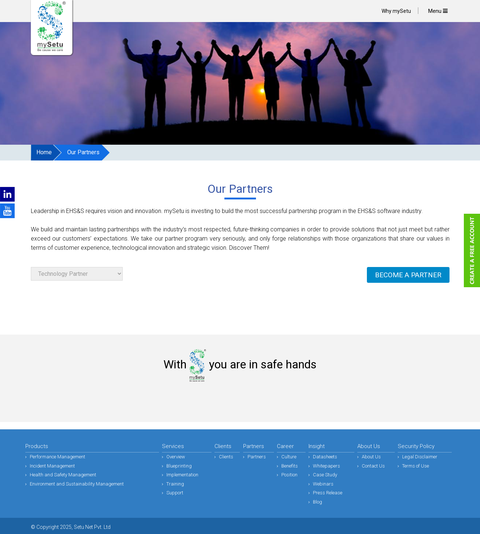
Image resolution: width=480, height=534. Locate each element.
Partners (257, 456)
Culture (288, 456)
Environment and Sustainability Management (77, 484)
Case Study (325, 474)
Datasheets (325, 456)
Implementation (182, 474)
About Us (371, 456)
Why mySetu (396, 11)
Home (44, 152)
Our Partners (83, 152)
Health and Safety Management (63, 474)
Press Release (327, 492)
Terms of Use (415, 466)
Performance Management (57, 456)
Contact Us (373, 466)
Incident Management (52, 466)
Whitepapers (326, 466)
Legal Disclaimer (419, 456)
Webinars (323, 484)
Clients (226, 456)
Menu (438, 11)
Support (174, 492)
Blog (317, 502)
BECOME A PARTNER (408, 275)
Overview (175, 456)
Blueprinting (179, 466)
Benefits (289, 466)
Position (289, 474)
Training (175, 484)
